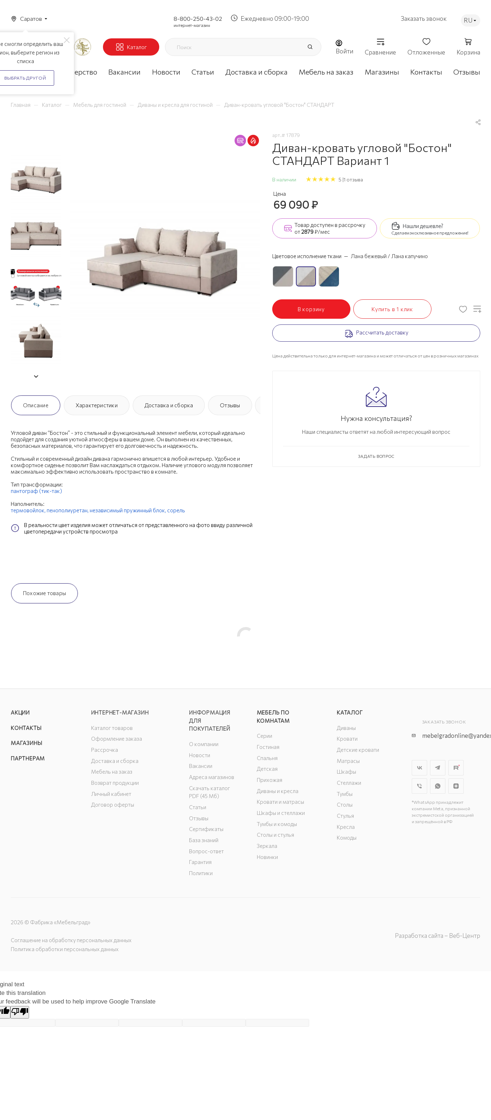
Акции (20, 712)
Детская (267, 768)
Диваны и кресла (277, 791)
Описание (35, 405)
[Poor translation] (19, 1012)
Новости (199, 755)
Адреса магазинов (211, 777)
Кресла (346, 827)
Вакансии (200, 766)
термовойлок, (28, 510)
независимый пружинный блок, (128, 510)
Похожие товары (44, 593)
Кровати (347, 738)
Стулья (345, 815)
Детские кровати (358, 749)
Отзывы (230, 405)
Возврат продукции (115, 782)
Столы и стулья (275, 834)
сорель (176, 510)
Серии (264, 735)
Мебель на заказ (111, 771)
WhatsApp (437, 786)
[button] (36, 376)
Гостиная (268, 747)
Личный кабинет (111, 794)
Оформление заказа (116, 738)
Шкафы (346, 771)
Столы (345, 804)
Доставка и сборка (169, 405)
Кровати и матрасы (280, 801)
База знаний (203, 840)
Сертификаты (206, 829)
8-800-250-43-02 (198, 18)
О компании (203, 744)
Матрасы (348, 761)
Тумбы (345, 794)
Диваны (346, 728)
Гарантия (200, 862)
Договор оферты (112, 804)
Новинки (267, 857)
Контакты (26, 728)
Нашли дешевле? (423, 226)
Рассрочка (104, 749)
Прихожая (269, 780)
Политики (201, 873)
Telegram (437, 767)
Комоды (347, 837)
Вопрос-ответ (206, 851)
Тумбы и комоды (277, 824)
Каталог (350, 712)
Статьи (197, 807)
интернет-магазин (192, 25)
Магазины (26, 743)
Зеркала (267, 846)
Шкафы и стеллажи (281, 813)
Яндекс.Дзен (456, 786)
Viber (419, 786)
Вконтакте (419, 767)
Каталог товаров (112, 728)
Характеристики (97, 405)
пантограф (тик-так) (36, 491)
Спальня (267, 758)
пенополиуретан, (68, 510)
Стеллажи (349, 782)
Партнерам (28, 758)
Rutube (456, 767)
